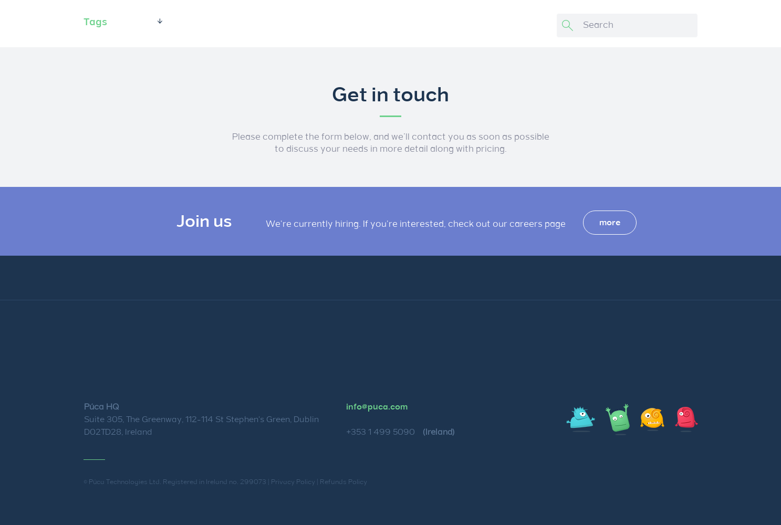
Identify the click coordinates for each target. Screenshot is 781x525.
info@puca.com (377, 407)
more (609, 222)
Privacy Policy (293, 482)
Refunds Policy (343, 482)
